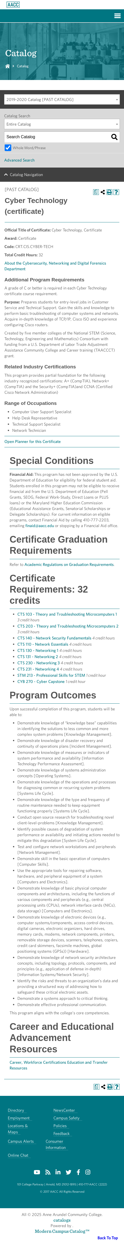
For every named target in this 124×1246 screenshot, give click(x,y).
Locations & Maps (18, 1128)
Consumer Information (56, 1144)
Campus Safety (66, 1118)
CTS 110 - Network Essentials (42, 644)
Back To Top (108, 1237)
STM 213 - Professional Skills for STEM (51, 675)
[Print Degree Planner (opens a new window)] (96, 192)
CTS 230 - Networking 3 (38, 662)
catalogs (62, 1220)
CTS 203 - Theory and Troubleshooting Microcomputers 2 (68, 626)
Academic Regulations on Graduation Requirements (69, 564)
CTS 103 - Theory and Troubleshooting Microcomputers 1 (67, 614)
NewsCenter (64, 1110)
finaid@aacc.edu (39, 525)
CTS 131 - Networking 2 (37, 656)
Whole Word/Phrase (29, 147)
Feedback (61, 1133)
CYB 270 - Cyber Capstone (41, 681)
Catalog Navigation (26, 174)
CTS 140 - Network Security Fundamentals (54, 638)
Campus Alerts (21, 1141)
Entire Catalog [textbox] (18, 124)
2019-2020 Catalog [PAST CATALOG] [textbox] (40, 99)
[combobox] (62, 99)
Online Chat (18, 1155)
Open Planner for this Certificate (32, 441)
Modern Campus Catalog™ (62, 1231)
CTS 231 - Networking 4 (38, 669)
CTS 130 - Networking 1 (37, 650)
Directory (16, 1110)
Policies (60, 1125)
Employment (19, 1118)
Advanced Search (19, 160)
